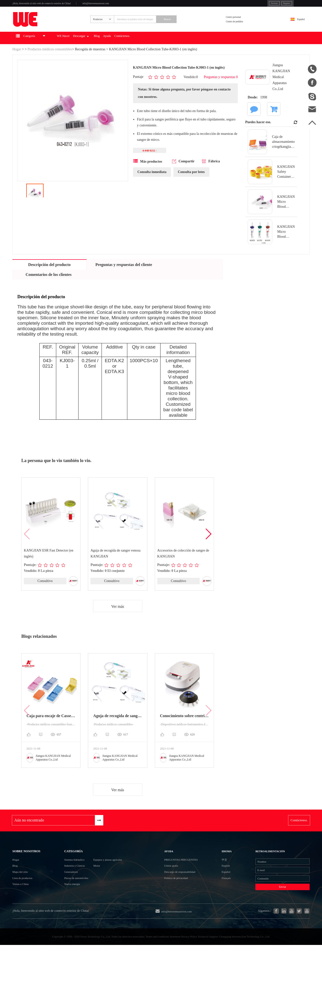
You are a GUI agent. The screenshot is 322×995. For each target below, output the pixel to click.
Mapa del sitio (23, 902)
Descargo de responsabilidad (188, 902)
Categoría (67, 872)
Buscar (192, 29)
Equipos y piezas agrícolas (117, 884)
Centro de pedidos (246, 32)
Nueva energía (65, 920)
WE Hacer (87, 53)
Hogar (16, 65)
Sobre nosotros (33, 872)
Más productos (147, 178)
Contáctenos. (173, 53)
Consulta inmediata (151, 189)
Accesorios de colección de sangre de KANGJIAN (184, 569)
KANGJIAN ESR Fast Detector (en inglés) (49, 569)
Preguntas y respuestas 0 (221, 92)
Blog (136, 53)
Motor (101, 893)
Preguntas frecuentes (190, 884)
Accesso (243, 4)
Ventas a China (24, 920)
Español (296, 29)
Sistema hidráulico (68, 884)
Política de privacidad (183, 911)
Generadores (64, 902)
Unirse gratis (176, 893)
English (221, 893)
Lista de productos (27, 911)
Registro (261, 4)
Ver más (117, 623)
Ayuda (151, 53)
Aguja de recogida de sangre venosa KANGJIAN (116, 569)
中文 (219, 884)
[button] (208, 549)
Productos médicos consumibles (49, 65)
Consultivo (45, 597)
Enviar (270, 924)
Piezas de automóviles (71, 911)
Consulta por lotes (191, 189)
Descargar (112, 53)
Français (222, 911)
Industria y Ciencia (69, 893)
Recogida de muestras (90, 65)
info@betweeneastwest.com (134, 5)
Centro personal (244, 26)
